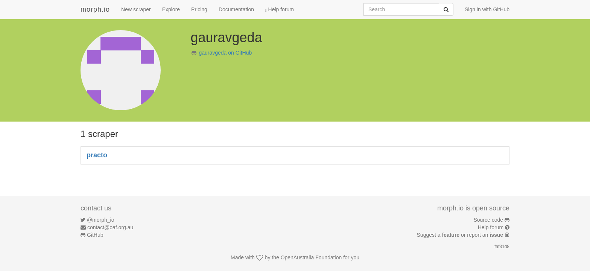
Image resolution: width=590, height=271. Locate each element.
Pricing (199, 9)
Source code (488, 220)
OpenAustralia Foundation (311, 257)
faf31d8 (501, 246)
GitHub (95, 235)
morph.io (95, 9)
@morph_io (100, 220)
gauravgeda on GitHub (225, 53)
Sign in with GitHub (487, 9)
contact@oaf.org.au (110, 227)
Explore (171, 9)
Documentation (236, 9)
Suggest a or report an (461, 235)
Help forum (279, 9)
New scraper (136, 9)
